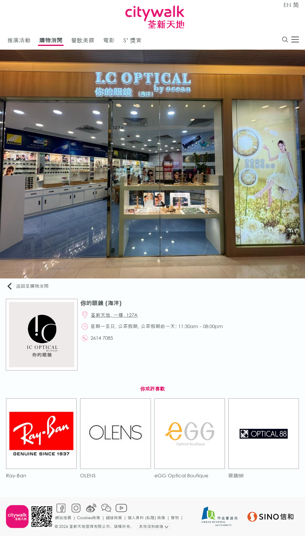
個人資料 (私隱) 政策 (146, 517)
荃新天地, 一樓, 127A (114, 315)
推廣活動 (18, 40)
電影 (109, 40)
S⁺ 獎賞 (132, 40)
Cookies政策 (88, 517)
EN (287, 4)
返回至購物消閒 (27, 286)
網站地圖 (63, 517)
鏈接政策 (114, 517)
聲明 (175, 517)
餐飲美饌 (82, 40)
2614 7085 (102, 338)
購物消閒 (50, 40)
